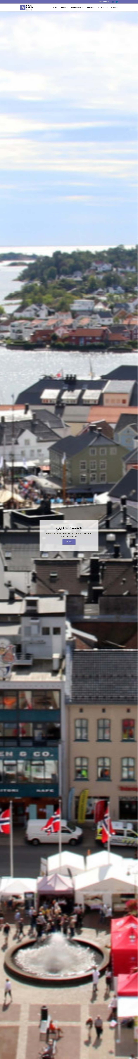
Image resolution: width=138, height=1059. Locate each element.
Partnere (91, 7)
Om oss (55, 7)
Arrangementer (77, 7)
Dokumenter (104, 1)
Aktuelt (64, 7)
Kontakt (114, 7)
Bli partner (102, 7)
